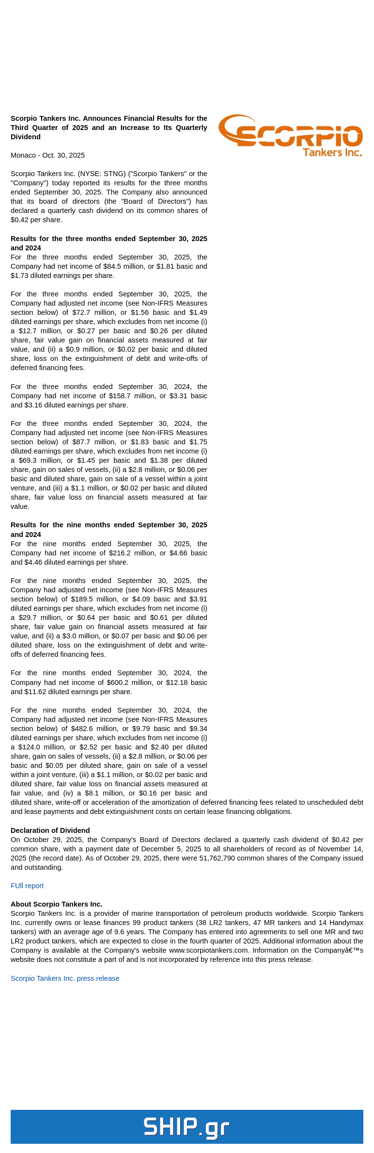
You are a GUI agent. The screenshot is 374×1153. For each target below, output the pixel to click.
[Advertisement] (187, 51)
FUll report (27, 886)
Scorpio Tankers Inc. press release (65, 978)
